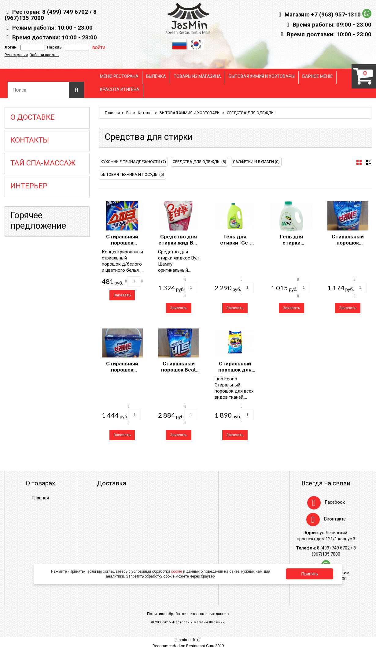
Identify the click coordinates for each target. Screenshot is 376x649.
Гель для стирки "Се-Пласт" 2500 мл (235, 243)
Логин (11, 47)
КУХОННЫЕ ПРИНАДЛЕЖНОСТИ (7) (133, 161)
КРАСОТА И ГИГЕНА (119, 89)
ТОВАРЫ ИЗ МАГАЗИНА (197, 76)
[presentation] (359, 162)
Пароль (53, 47)
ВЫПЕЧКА (156, 76)
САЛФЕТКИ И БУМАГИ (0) (256, 161)
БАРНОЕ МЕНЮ (317, 76)
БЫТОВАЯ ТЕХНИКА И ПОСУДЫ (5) (132, 174)
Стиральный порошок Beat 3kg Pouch (178, 370)
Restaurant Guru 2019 (205, 646)
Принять (309, 573)
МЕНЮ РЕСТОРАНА (119, 76)
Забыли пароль (44, 55)
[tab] (359, 162)
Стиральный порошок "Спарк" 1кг (122, 243)
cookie (176, 571)
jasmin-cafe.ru (188, 639)
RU (128, 113)
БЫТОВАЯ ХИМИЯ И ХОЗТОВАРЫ (262, 76)
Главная (112, 113)
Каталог (145, 113)
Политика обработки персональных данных (188, 613)
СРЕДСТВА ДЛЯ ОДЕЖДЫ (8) (199, 161)
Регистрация (16, 55)
